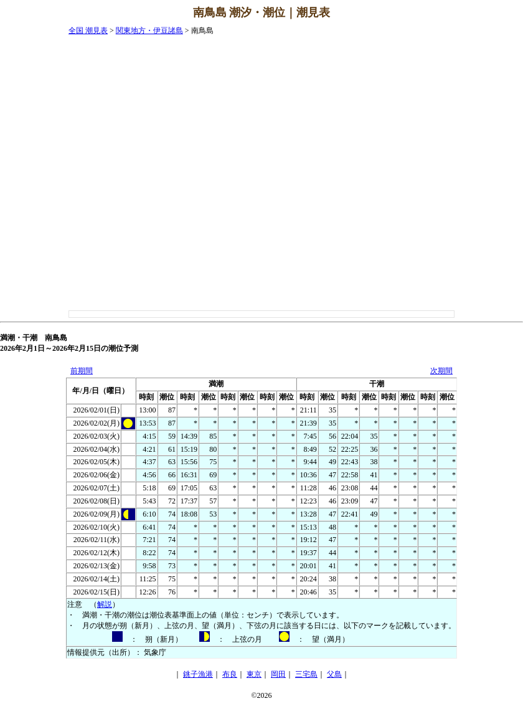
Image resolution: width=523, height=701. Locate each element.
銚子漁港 (198, 674)
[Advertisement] (473, 212)
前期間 (81, 370)
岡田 (278, 674)
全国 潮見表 (88, 30)
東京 (254, 674)
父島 (334, 674)
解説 (104, 604)
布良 (229, 674)
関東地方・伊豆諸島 (149, 30)
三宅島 (306, 674)
